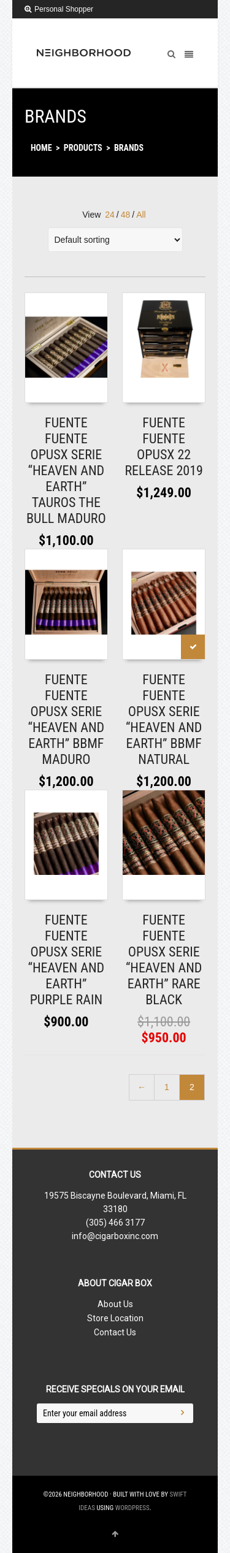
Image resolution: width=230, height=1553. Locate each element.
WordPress (132, 1508)
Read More (150, 389)
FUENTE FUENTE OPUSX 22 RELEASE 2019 (164, 446)
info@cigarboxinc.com (115, 1236)
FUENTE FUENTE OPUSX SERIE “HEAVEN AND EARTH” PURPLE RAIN (66, 959)
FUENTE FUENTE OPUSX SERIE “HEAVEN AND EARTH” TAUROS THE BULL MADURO (66, 470)
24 (110, 214)
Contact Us (115, 1332)
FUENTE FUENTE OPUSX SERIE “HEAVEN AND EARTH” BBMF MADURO (66, 719)
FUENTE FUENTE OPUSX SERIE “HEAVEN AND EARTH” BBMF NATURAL (164, 719)
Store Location (115, 1318)
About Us (115, 1304)
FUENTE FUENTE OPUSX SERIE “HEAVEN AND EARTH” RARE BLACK (164, 959)
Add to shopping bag (61, 389)
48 (126, 214)
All (141, 214)
